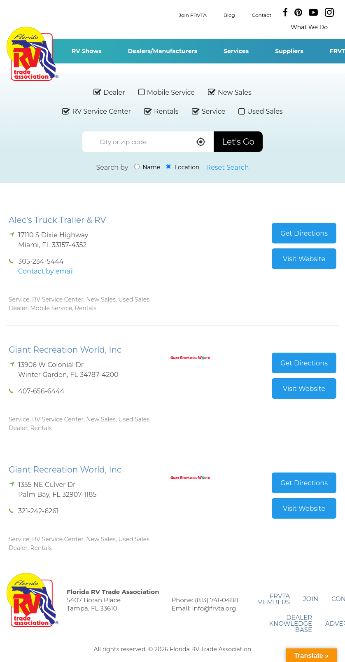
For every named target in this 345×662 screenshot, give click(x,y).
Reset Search (227, 167)
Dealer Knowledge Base (290, 623)
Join (310, 599)
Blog (229, 14)
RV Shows (87, 51)
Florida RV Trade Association (32, 54)
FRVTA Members (273, 599)
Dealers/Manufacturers (162, 51)
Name (147, 167)
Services (236, 51)
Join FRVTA (193, 14)
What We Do (309, 27)
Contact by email (46, 271)
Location (182, 167)
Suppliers (289, 51)
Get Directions (304, 233)
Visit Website (304, 259)
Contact (261, 14)
